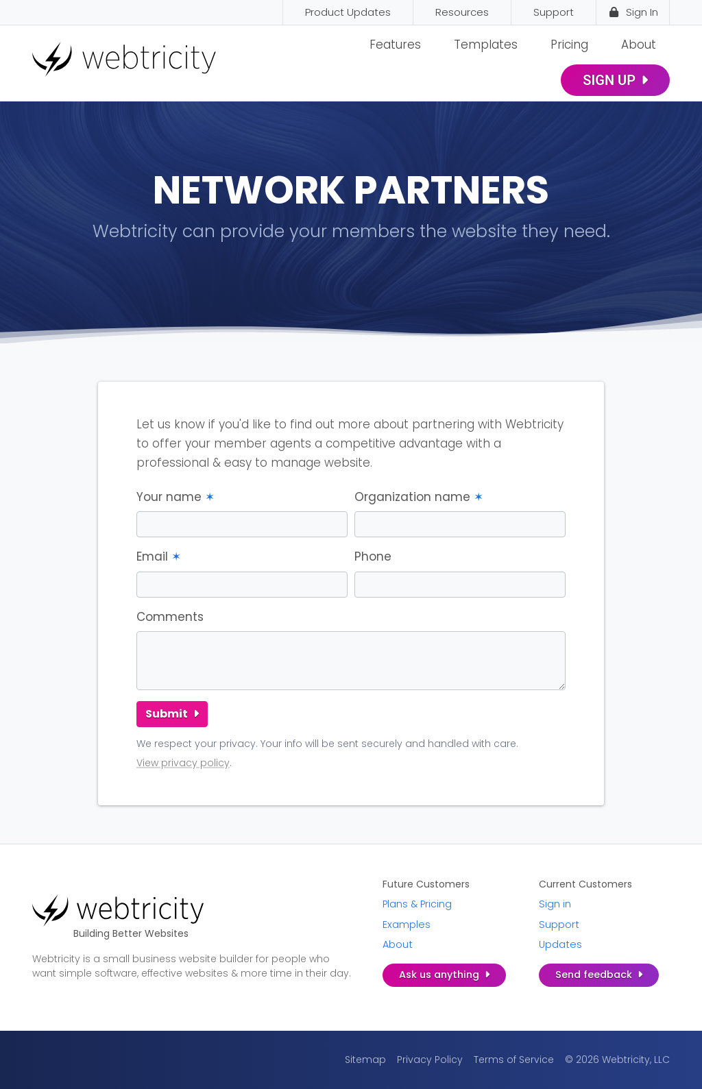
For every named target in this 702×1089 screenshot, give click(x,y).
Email (158, 556)
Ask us (444, 974)
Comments (170, 617)
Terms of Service (514, 1059)
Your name (175, 497)
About (638, 44)
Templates (486, 44)
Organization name (418, 497)
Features (395, 44)
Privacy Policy (430, 1059)
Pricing (569, 44)
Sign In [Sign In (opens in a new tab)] (632, 12)
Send (598, 974)
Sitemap (365, 1059)
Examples (407, 924)
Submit (172, 714)
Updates (560, 944)
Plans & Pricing (417, 904)
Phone (372, 556)
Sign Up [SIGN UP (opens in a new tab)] (615, 80)
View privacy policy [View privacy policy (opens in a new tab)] (183, 763)
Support (559, 924)
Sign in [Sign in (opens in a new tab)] (555, 904)
